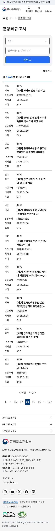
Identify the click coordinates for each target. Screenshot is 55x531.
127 (49, 401)
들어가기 (38, 11)
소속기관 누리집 (9, 417)
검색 (28, 59)
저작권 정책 (25, 502)
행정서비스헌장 (37, 502)
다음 (31, 392)
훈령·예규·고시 (24, 18)
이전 (23, 392)
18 (28, 402)
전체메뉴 (48, 11)
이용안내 (7, 478)
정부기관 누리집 (9, 431)
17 (21, 401)
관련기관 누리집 (9, 424)
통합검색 (29, 11)
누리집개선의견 (25, 506)
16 (15, 401)
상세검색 (45, 71)
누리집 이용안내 (10, 506)
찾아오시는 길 (10, 482)
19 (33, 401)
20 (39, 401)
